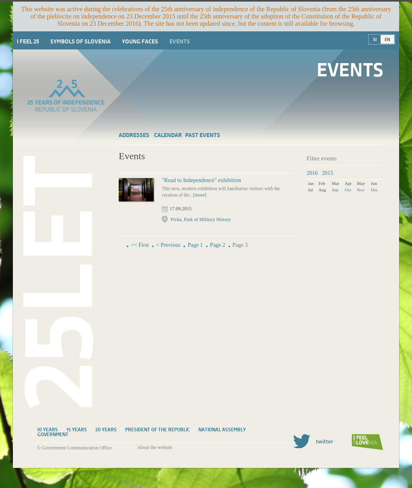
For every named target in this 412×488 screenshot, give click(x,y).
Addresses (134, 135)
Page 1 (195, 245)
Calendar (168, 135)
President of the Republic (157, 430)
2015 (327, 173)
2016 (312, 173)
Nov (361, 189)
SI (375, 39)
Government (52, 434)
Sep (335, 189)
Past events (202, 135)
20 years (106, 430)
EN (387, 39)
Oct (348, 189)
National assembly (222, 430)
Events (179, 41)
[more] (199, 195)
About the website (154, 447)
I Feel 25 (28, 41)
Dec (374, 189)
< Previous (168, 245)
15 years (76, 430)
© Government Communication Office (74, 448)
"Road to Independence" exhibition (201, 180)
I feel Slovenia (367, 442)
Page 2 (217, 245)
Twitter (313, 441)
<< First (140, 245)
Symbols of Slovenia (80, 41)
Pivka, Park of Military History (201, 219)
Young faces (140, 41)
